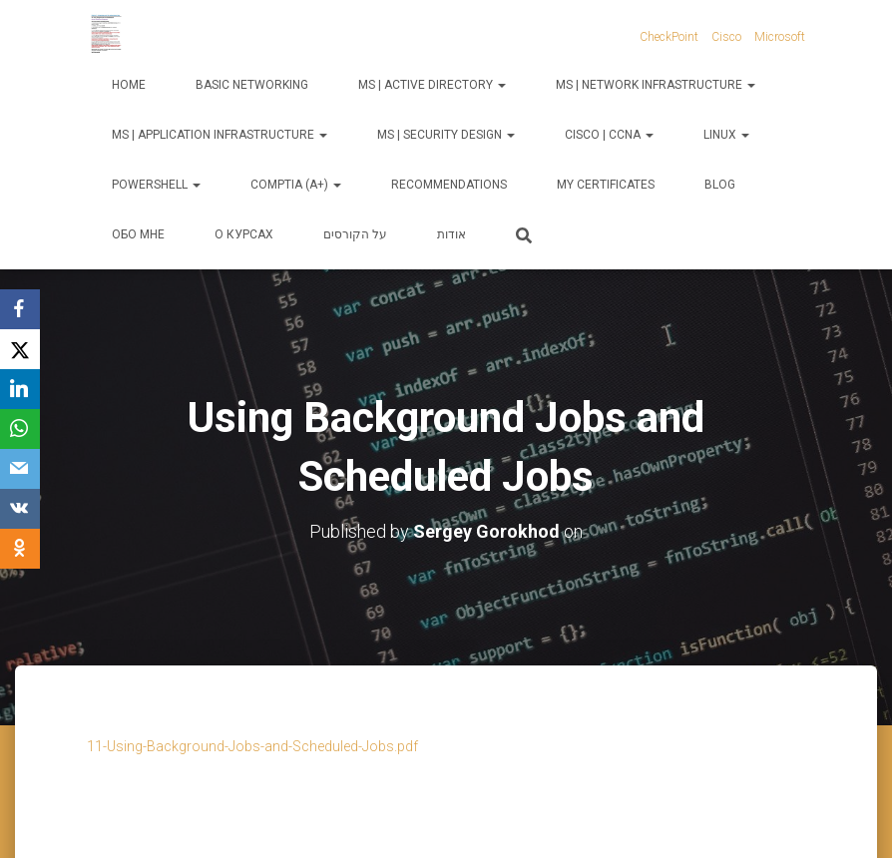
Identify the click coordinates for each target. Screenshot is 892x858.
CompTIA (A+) (295, 185)
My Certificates (606, 185)
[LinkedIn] (20, 389)
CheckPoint (669, 37)
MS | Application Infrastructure (219, 135)
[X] (20, 349)
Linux (726, 135)
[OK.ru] (20, 549)
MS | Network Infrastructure (655, 85)
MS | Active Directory (432, 85)
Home (129, 85)
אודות (451, 234)
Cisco (726, 37)
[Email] (20, 469)
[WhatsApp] (20, 429)
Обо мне (138, 234)
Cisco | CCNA (609, 135)
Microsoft (779, 37)
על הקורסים (355, 234)
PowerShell (156, 185)
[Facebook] (20, 309)
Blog (719, 185)
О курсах (244, 234)
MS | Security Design (446, 135)
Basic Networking (252, 85)
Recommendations (449, 185)
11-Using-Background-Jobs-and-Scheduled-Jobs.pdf (252, 746)
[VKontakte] (20, 509)
